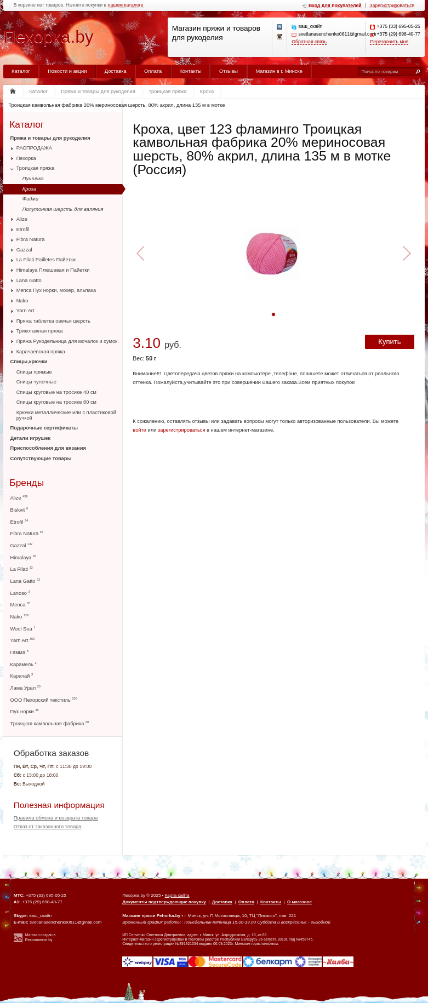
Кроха (29, 189)
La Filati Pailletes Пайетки (46, 259)
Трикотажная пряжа (39, 331)
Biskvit (19, 510)
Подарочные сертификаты (44, 428)
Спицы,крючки (29, 361)
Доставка (116, 71)
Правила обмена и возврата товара (56, 818)
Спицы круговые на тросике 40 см (56, 392)
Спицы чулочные (36, 382)
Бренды (26, 483)
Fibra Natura (30, 239)
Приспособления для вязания (48, 448)
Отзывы (228, 71)
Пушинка (33, 178)
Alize (21, 219)
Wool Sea (23, 629)
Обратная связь (309, 41)
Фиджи (30, 199)
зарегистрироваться (182, 430)
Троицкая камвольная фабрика (49, 723)
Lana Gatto (29, 280)
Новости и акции (67, 71)
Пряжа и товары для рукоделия (50, 138)
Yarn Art (25, 310)
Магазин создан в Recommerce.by (40, 937)
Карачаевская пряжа (40, 351)
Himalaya (23, 557)
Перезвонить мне (389, 41)
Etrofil (23, 229)
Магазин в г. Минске (278, 71)
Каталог (21, 71)
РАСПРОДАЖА (34, 148)
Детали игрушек (30, 438)
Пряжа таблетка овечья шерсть (53, 321)
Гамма (19, 652)
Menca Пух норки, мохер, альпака (56, 290)
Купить (389, 341)
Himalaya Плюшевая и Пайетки (53, 270)
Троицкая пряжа (35, 168)
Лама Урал (25, 688)
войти (139, 430)
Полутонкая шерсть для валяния (63, 209)
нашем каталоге (126, 5)
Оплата (153, 71)
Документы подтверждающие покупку (164, 901)
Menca (20, 604)
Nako (22, 300)
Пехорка (26, 158)
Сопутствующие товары (41, 458)
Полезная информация (59, 805)
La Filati (21, 569)
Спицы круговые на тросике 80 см (56, 402)
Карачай (21, 676)
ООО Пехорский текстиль (43, 700)
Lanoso (20, 593)
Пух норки (24, 711)
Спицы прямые (34, 372)
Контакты (190, 71)
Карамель (23, 664)
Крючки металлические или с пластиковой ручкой (66, 415)
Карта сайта (177, 895)
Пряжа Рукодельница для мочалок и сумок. (67, 341)
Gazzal (24, 250)
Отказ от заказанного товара (48, 826)
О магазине (299, 901)
